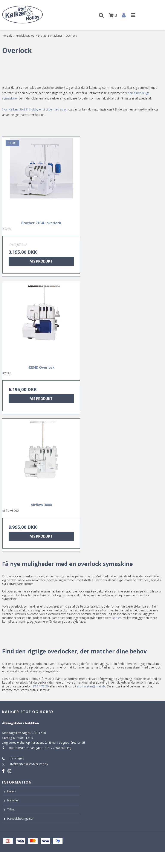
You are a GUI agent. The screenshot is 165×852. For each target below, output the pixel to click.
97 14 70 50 (40, 686)
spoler (116, 618)
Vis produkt (41, 261)
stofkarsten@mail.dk (91, 686)
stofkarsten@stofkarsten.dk (29, 764)
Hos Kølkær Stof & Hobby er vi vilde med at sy (34, 109)
